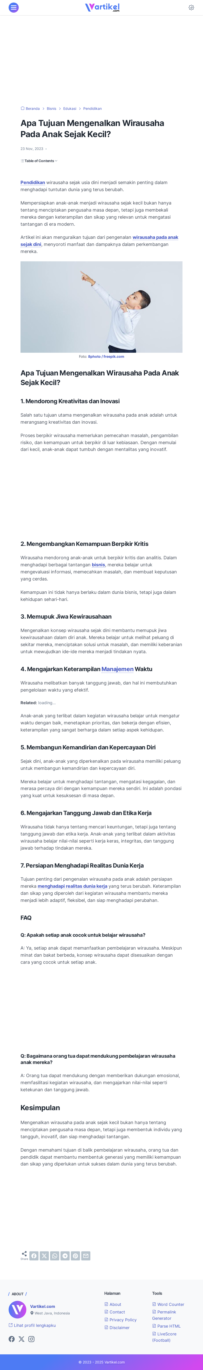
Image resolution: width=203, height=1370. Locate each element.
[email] (85, 1255)
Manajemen (117, 669)
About (112, 1304)
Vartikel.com (42, 1306)
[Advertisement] (101, 60)
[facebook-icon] (12, 1339)
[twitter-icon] (21, 1339)
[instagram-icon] (31, 1339)
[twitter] (44, 1255)
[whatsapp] (54, 1255)
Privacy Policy (120, 1319)
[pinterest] (75, 1255)
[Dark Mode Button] (191, 8)
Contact (114, 1311)
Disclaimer (117, 1327)
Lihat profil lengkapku (32, 1325)
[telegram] (65, 1255)
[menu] (14, 8)
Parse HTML (166, 1326)
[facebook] (33, 1255)
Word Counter (168, 1304)
